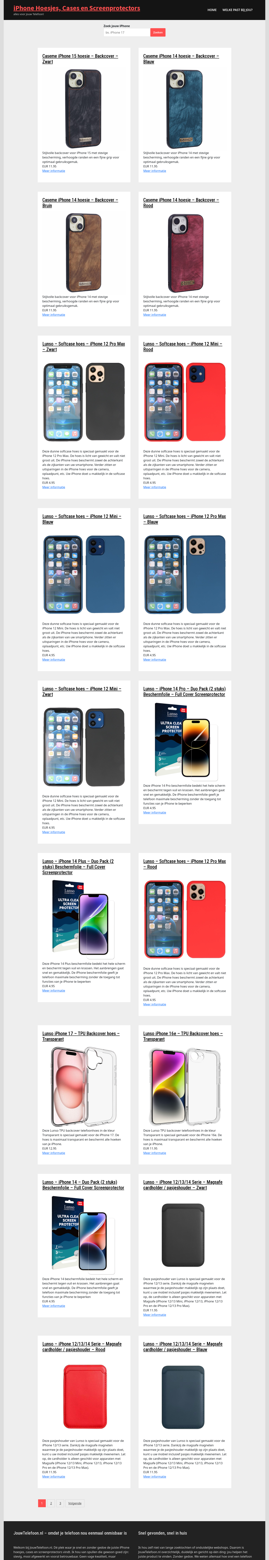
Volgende (75, 1503)
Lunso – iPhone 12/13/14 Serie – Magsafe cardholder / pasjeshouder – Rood (82, 1346)
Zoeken (158, 32)
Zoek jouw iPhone (116, 26)
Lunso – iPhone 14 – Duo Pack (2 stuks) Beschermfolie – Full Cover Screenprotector (83, 1184)
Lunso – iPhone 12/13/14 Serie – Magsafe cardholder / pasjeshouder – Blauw (182, 1346)
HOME (212, 10)
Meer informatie (53, 171)
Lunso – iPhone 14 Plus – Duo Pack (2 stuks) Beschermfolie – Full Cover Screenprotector (78, 867)
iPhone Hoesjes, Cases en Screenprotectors (76, 8)
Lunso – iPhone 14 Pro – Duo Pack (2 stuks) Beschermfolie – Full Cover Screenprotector (184, 691)
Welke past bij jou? (237, 10)
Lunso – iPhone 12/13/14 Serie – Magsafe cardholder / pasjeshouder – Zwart (182, 1184)
